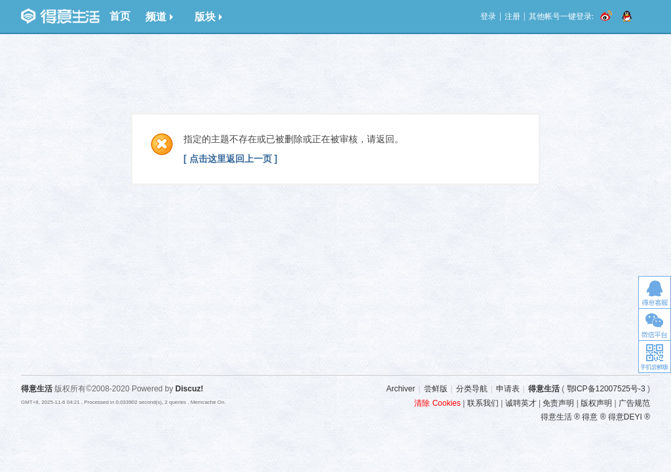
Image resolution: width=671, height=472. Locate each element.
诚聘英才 (521, 403)
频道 (159, 16)
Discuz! (190, 388)
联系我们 (483, 403)
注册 (512, 16)
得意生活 (544, 388)
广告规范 (634, 403)
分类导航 (472, 388)
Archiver (400, 388)
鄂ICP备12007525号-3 (606, 388)
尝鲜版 (436, 388)
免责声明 (558, 403)
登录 (488, 16)
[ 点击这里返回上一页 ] (230, 158)
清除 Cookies (437, 403)
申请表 (508, 388)
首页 (119, 16)
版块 (208, 16)
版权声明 (596, 403)
